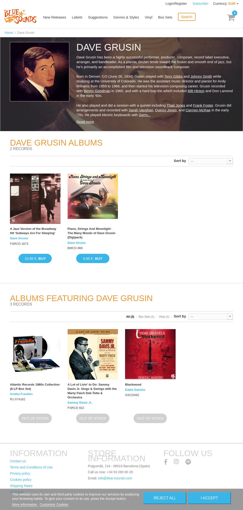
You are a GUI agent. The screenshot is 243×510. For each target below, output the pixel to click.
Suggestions (98, 17)
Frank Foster (203, 105)
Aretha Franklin (21, 394)
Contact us (18, 461)
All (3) (130, 316)
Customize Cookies (54, 504)
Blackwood (133, 384)
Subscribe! (200, 3)
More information (25, 504)
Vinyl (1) (164, 316)
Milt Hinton (196, 91)
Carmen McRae (198, 110)
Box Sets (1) (146, 316)
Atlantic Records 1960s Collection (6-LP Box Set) (35, 387)
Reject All (165, 498)
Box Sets (165, 17)
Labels (77, 17)
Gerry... (144, 115)
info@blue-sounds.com (115, 478)
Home (9, 32)
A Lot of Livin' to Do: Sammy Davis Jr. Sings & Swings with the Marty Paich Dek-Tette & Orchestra (92, 391)
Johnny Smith (201, 76)
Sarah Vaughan (141, 110)
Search (186, 17)
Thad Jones (176, 105)
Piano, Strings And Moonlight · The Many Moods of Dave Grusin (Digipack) (92, 233)
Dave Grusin (19, 238)
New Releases (54, 17)
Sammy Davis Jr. (80, 402)
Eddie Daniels (135, 390)
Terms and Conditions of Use (31, 467)
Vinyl (148, 17)
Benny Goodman (97, 91)
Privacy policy (20, 473)
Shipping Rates (21, 486)
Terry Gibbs (173, 76)
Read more (85, 122)
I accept (209, 498)
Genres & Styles (126, 17)
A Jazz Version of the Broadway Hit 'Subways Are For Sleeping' (33, 231)
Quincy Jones (166, 110)
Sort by (180, 161)
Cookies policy (20, 480)
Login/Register (177, 3)
